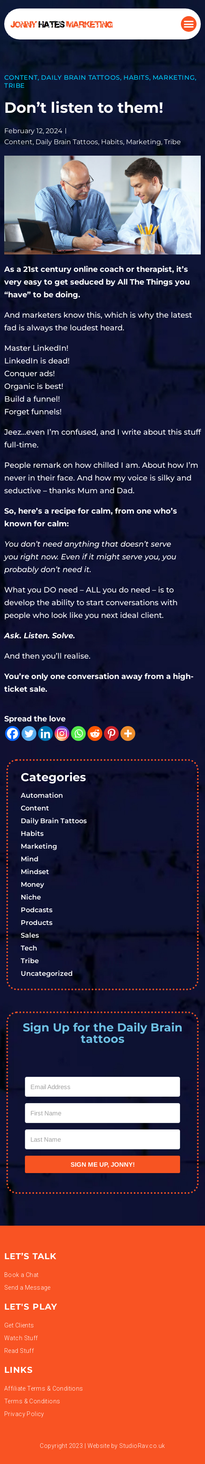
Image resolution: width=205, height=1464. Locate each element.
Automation (42, 795)
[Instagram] (62, 733)
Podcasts (36, 910)
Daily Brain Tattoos (80, 77)
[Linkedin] (45, 733)
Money (32, 884)
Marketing (174, 77)
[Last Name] (102, 1139)
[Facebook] (12, 733)
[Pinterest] (111, 733)
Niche (31, 897)
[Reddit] (94, 733)
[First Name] (102, 1113)
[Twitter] (29, 733)
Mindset (35, 872)
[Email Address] (102, 1087)
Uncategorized (47, 973)
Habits (136, 77)
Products (36, 923)
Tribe (14, 85)
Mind (29, 859)
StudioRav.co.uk (142, 1445)
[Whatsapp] (78, 733)
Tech (29, 948)
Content (21, 77)
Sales (30, 935)
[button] (189, 24)
